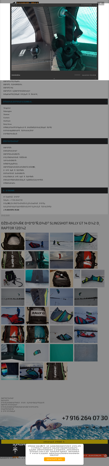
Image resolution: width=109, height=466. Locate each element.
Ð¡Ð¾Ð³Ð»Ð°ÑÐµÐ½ (54, 459)
